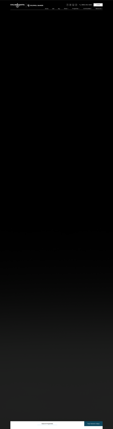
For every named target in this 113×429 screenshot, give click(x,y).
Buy (59, 8)
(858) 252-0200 (86, 4)
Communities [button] (87, 8)
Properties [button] (75, 8)
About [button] (65, 8)
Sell (53, 8)
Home (46, 8)
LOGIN (98, 5)
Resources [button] (99, 8)
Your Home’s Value (91, 424)
